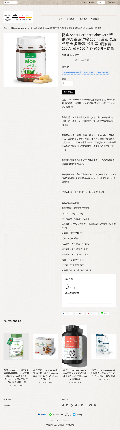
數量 (64, 79)
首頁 (61, 19)
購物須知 (49, 425)
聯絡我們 (95, 19)
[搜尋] (11, 2)
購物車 (114, 2)
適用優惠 (66, 67)
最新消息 (83, 19)
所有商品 (71, 19)
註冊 (92, 2)
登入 (85, 2)
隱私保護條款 (59, 425)
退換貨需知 (70, 425)
